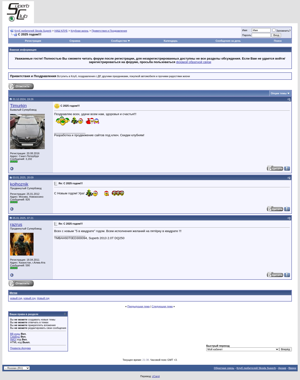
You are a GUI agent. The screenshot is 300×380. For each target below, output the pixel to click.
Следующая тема (162, 306)
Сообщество (120, 40)
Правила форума (20, 348)
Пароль (246, 35)
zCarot (156, 376)
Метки (13, 292)
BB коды (15, 333)
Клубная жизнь (79, 30)
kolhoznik (19, 184)
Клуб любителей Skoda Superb (33, 30)
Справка (74, 40)
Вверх (292, 368)
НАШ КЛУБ (61, 30)
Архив (282, 368)
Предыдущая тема (138, 306)
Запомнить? (281, 30)
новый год (16, 298)
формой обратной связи (193, 62)
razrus (16, 224)
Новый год (43, 298)
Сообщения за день (228, 40)
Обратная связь (224, 368)
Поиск (278, 40)
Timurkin (18, 105)
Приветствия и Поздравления (109, 30)
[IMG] (13, 339)
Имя (244, 30)
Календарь (171, 40)
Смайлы (15, 336)
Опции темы (279, 93)
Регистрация (33, 40)
